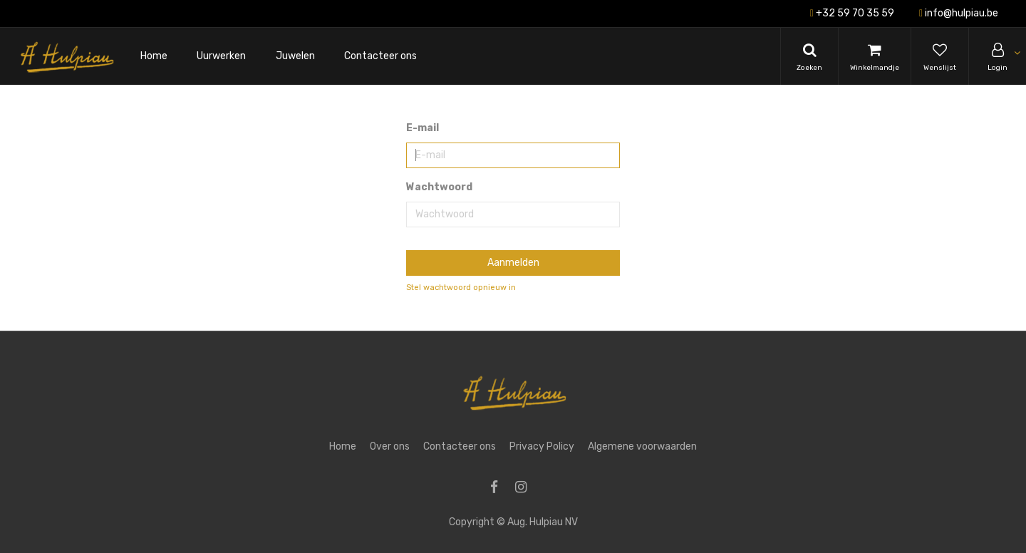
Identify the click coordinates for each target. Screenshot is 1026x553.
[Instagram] (525, 488)
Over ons (390, 446)
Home (342, 446)
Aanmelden (513, 263)
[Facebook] (498, 488)
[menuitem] (153, 57)
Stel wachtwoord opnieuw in (461, 287)
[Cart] (875, 56)
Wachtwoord (439, 187)
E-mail (422, 128)
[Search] (809, 56)
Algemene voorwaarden (642, 446)
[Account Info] (997, 56)
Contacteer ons (459, 446)
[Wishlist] (939, 56)
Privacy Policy (541, 446)
